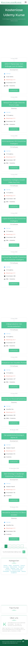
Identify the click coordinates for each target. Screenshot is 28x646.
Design (10, 565)
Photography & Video (15, 571)
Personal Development (17, 569)
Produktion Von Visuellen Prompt (14, 363)
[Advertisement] (14, 43)
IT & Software (21, 566)
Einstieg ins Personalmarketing (14, 399)
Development (16, 565)
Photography (6, 571)
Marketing (13, 568)
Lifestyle (7, 568)
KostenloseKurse (11, 2)
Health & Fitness (13, 566)
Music (18, 568)
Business (5, 565)
